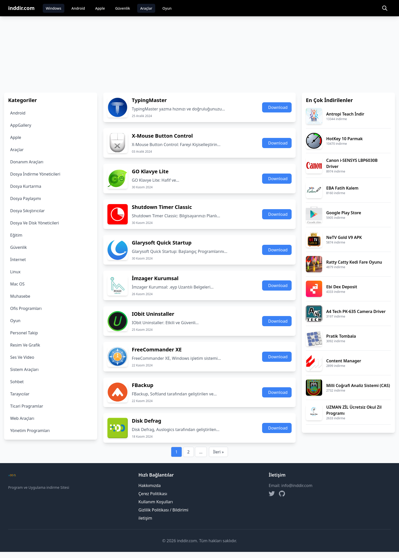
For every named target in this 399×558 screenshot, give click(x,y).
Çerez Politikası (152, 493)
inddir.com (21, 8)
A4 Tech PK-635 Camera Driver (356, 311)
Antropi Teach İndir (345, 114)
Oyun (167, 8)
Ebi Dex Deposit (341, 287)
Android (78, 8)
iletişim (145, 518)
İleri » (218, 452)
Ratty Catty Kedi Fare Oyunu (354, 262)
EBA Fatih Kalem (342, 188)
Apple (100, 8)
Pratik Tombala (341, 336)
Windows (53, 8)
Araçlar (146, 8)
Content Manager (343, 361)
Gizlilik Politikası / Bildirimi (163, 510)
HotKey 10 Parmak (344, 138)
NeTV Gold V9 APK (344, 237)
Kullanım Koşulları (155, 502)
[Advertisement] (199, 54)
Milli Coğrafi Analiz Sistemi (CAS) (358, 385)
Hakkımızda (149, 485)
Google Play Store (343, 213)
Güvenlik (122, 8)
